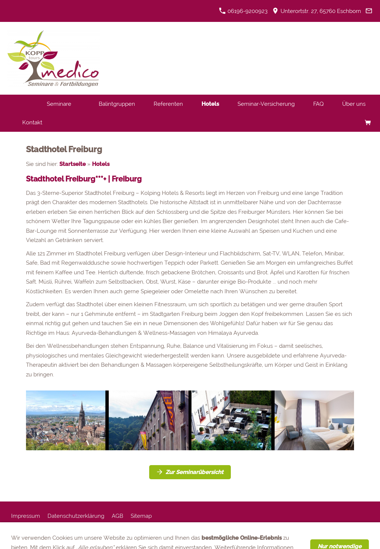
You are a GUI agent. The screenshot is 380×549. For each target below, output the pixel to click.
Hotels (100, 164)
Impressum (25, 516)
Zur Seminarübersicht (190, 472)
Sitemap (141, 516)
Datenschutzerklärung (76, 516)
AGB (117, 516)
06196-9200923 (243, 11)
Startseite (72, 164)
